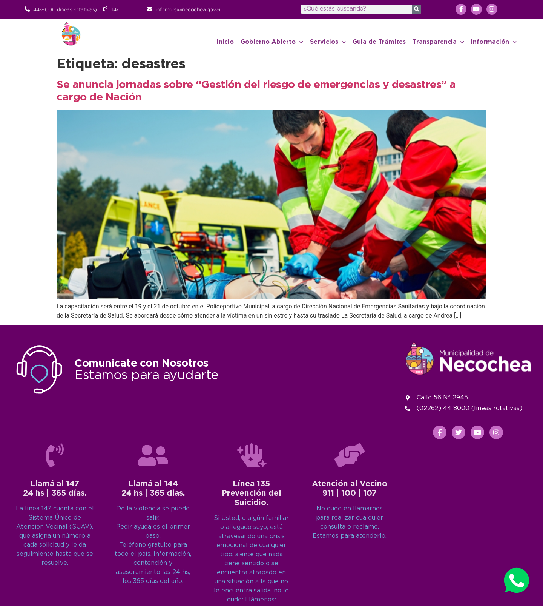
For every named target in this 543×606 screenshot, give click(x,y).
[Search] (416, 9)
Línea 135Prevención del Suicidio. (251, 576)
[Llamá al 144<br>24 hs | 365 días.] (153, 538)
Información (494, 42)
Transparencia (438, 42)
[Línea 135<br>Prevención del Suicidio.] (251, 538)
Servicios (328, 42)
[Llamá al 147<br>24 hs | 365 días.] (55, 538)
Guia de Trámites (379, 42)
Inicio (225, 42)
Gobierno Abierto (272, 42)
